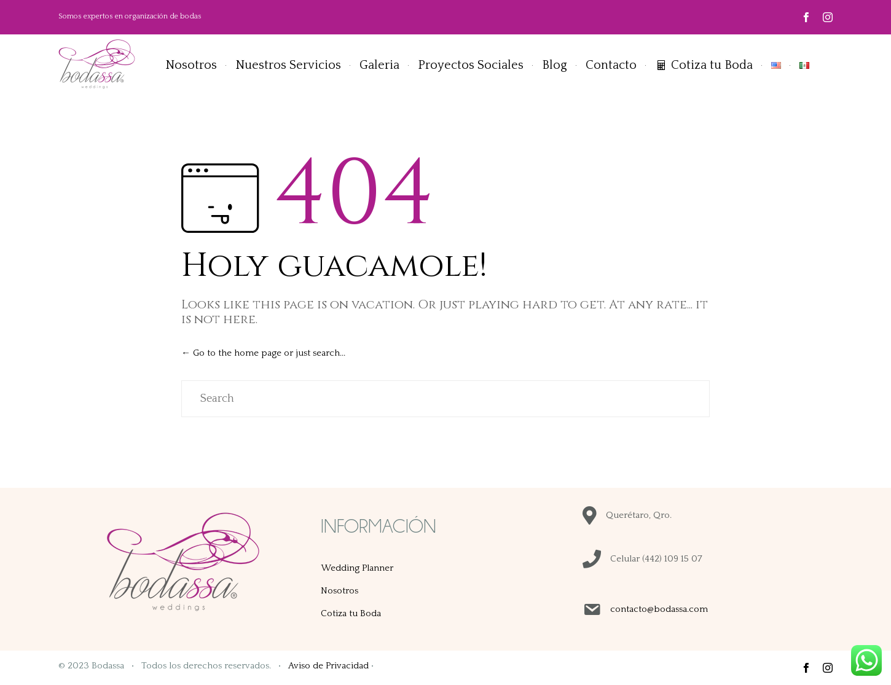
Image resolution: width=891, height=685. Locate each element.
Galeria (379, 65)
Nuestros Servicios (288, 65)
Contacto (611, 65)
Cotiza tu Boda (712, 65)
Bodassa (108, 665)
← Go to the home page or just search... (263, 353)
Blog (554, 65)
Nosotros (191, 65)
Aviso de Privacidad (328, 665)
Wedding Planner (357, 568)
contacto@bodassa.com (659, 609)
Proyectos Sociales (471, 65)
